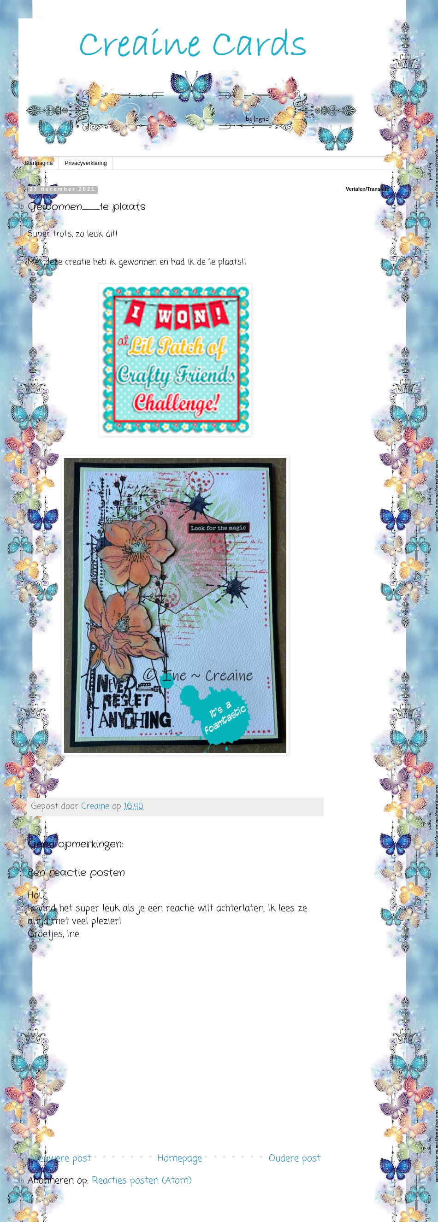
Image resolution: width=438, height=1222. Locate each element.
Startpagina (38, 163)
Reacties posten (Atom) (142, 1181)
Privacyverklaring (86, 163)
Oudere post (294, 1159)
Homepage (180, 1159)
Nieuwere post (60, 1159)
